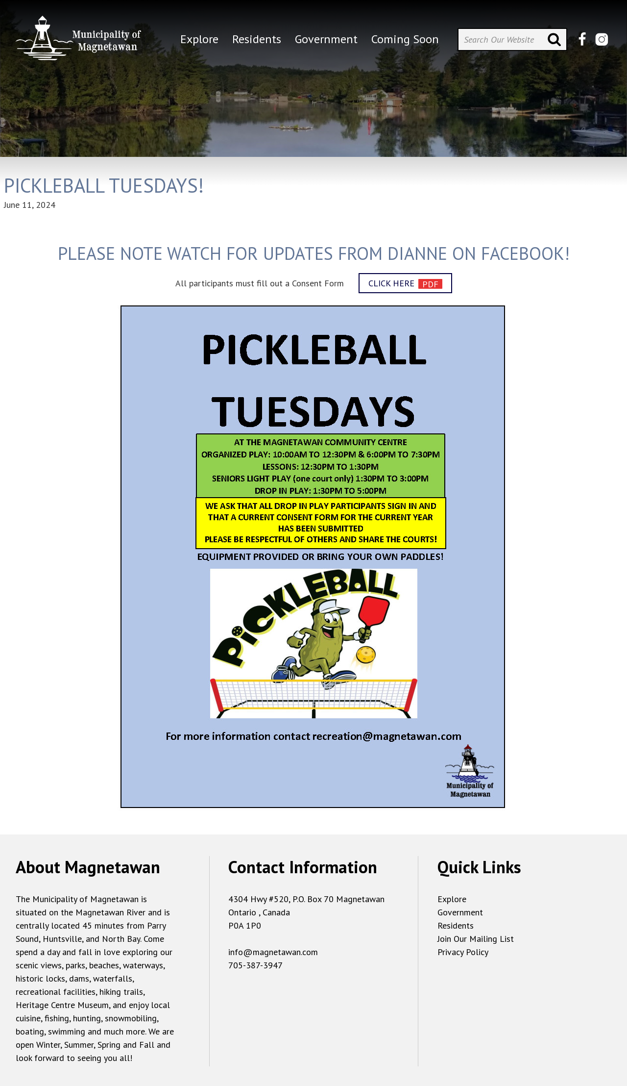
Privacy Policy (462, 952)
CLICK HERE (391, 283)
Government (460, 912)
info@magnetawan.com (273, 952)
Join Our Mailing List (475, 938)
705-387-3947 (255, 965)
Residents (455, 925)
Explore (451, 899)
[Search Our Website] (512, 39)
